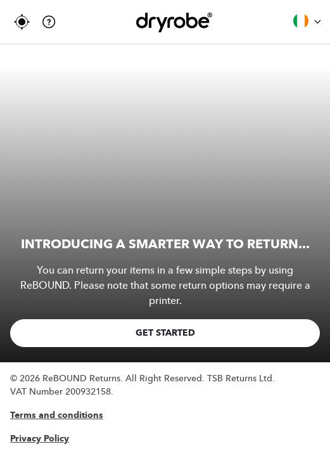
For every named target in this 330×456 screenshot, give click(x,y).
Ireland (307, 20)
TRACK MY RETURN (22, 22)
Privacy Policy (39, 438)
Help (49, 22)
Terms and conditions (56, 415)
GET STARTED (165, 333)
